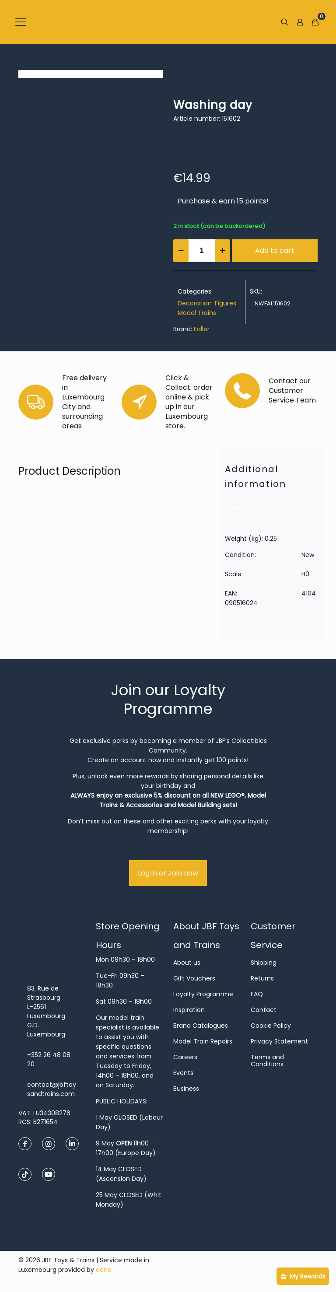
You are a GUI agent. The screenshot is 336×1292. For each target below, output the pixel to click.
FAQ (257, 994)
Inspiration (189, 1009)
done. (104, 1269)
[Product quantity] (201, 250)
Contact (263, 1009)
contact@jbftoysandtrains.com (51, 1089)
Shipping (263, 962)
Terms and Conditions (267, 1060)
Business (186, 1088)
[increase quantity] (222, 250)
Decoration (195, 303)
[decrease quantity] (181, 250)
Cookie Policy (271, 1025)
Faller (202, 329)
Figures (225, 303)
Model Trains (197, 312)
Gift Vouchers (194, 978)
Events (183, 1072)
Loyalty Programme (203, 994)
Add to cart (274, 250)
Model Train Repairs (202, 1041)
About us (186, 962)
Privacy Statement (279, 1041)
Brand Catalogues (200, 1025)
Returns (262, 978)
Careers (185, 1057)
